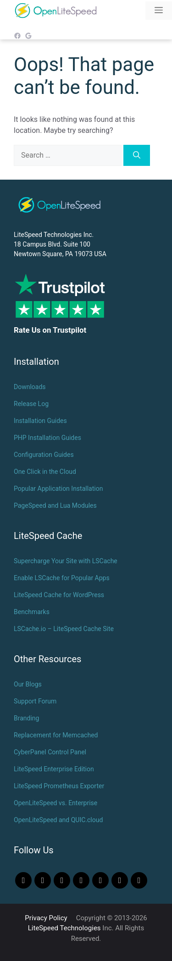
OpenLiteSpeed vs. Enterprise (55, 803)
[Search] (136, 155)
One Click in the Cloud (45, 471)
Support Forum (35, 701)
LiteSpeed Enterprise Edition (54, 769)
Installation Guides (40, 420)
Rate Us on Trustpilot (50, 330)
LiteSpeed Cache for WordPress (59, 595)
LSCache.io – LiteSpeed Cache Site (64, 628)
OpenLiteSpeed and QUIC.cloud (58, 820)
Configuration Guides (44, 454)
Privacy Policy (46, 918)
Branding (26, 718)
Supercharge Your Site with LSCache (65, 561)
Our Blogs (28, 684)
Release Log (31, 403)
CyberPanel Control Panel (50, 752)
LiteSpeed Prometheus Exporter (59, 786)
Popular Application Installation (58, 488)
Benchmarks (32, 611)
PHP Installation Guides (47, 437)
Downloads (30, 386)
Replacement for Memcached (56, 735)
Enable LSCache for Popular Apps (62, 578)
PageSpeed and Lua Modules (55, 505)
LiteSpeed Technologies (64, 928)
